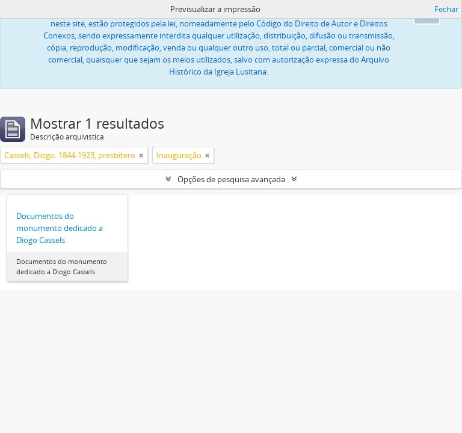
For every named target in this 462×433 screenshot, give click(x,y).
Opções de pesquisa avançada (231, 179)
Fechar (446, 9)
